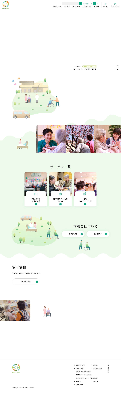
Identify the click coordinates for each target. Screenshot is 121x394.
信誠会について (57, 6)
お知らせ (67, 6)
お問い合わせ (79, 385)
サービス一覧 (76, 6)
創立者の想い (100, 237)
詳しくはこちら (29, 285)
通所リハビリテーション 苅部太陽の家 (86, 378)
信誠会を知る (76, 237)
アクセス (95, 382)
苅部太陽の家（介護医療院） (83, 372)
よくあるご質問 (87, 6)
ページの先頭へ (108, 369)
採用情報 (96, 6)
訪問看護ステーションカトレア (84, 375)
